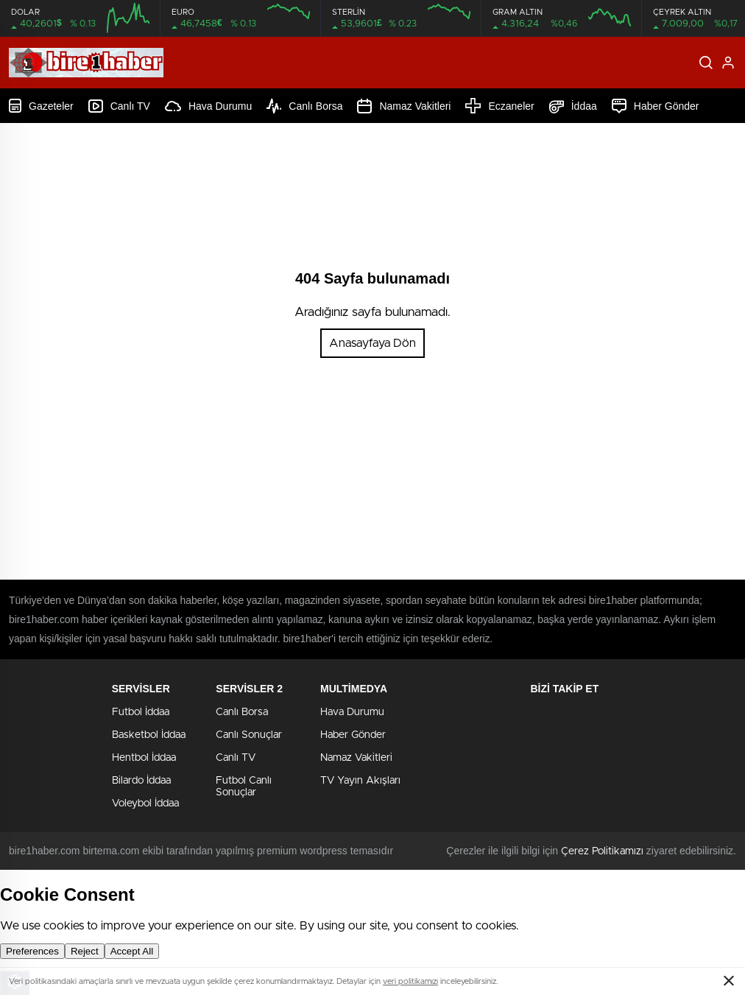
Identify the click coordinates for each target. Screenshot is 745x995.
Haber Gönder (655, 106)
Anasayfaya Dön (372, 343)
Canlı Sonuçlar (249, 735)
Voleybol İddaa (145, 803)
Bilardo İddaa (141, 781)
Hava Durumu (208, 106)
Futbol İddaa (140, 712)
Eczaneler (499, 105)
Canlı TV (119, 106)
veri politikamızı (410, 981)
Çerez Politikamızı (602, 851)
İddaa (573, 106)
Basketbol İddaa (149, 735)
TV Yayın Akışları (360, 781)
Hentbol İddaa (144, 758)
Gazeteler (41, 106)
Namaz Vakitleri (404, 106)
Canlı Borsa (304, 106)
